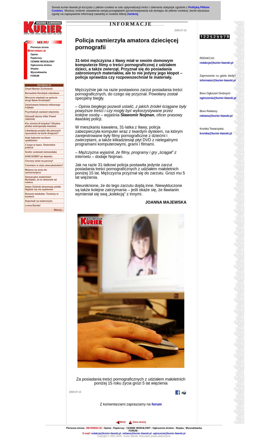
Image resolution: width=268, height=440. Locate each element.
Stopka (34, 68)
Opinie (34, 54)
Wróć (121, 422)
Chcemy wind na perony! (39, 161)
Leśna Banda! (33, 205)
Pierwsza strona (39, 47)
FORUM (34, 75)
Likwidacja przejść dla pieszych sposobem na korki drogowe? (43, 132)
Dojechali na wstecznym (38, 201)
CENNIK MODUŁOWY (42, 61)
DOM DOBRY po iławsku (38, 156)
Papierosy (36, 58)
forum (157, 404)
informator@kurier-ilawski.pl (218, 80)
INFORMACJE (37, 50)
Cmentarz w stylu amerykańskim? (44, 165)
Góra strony (137, 422)
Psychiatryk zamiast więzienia (42, 112)
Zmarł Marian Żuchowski (39, 88)
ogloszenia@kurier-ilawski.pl (218, 98)
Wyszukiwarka (38, 72)
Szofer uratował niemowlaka (41, 152)
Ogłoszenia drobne (41, 65)
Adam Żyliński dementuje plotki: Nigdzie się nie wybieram (43, 188)
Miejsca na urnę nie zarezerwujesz (36, 171)
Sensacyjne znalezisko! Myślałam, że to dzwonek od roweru (41, 180)
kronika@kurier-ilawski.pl (216, 133)
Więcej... (58, 210)
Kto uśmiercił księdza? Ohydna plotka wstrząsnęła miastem (42, 124)
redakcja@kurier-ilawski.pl (216, 62)
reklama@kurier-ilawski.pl (216, 115)
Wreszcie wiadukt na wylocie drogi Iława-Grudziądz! (41, 99)
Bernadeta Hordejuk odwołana (42, 93)
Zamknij (132, 14)
